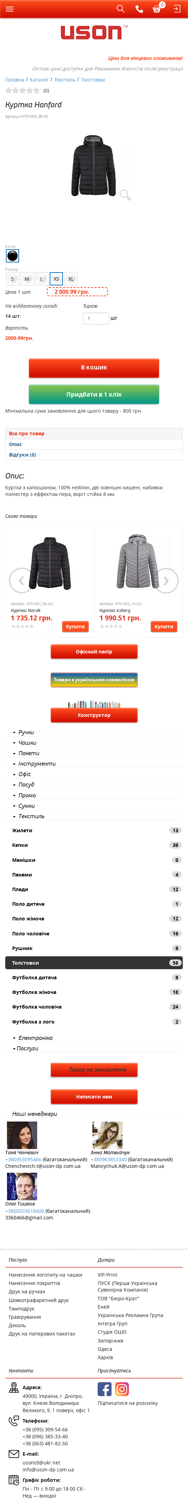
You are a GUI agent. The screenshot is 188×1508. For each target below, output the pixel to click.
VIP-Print (107, 1274)
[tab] (94, 433)
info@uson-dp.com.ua (48, 1469)
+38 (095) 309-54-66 (45, 1429)
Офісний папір (94, 651)
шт (114, 318)
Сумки (26, 806)
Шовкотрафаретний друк (39, 1300)
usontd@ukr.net (41, 1462)
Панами (97, 874)
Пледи (97, 889)
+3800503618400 (24, 1211)
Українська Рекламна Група (130, 1315)
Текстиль (31, 816)
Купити (75, 626)
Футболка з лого (97, 1021)
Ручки (26, 732)
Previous (22, 581)
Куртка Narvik (25, 610)
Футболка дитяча (97, 977)
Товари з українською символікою (94, 679)
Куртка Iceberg (114, 610)
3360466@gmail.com (29, 1217)
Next (166, 581)
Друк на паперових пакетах (42, 1333)
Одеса (105, 1349)
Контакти (21, 1371)
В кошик (94, 367)
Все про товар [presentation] (26, 433)
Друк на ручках (27, 1291)
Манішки (97, 860)
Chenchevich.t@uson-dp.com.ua (43, 1166)
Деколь (17, 1325)
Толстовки (97, 962)
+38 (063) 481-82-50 (45, 1443)
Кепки (97, 845)
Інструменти (37, 763)
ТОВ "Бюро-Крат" (118, 1298)
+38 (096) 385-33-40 (45, 1436)
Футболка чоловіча (97, 1006)
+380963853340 (109, 1159)
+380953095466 (23, 1159)
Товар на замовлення (97, 1069)
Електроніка (35, 1038)
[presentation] (94, 444)
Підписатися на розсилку (128, 1403)
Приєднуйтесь (114, 1371)
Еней (103, 1306)
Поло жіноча (97, 918)
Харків (105, 1357)
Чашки (27, 743)
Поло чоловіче (97, 933)
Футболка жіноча (97, 992)
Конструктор (94, 715)
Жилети (97, 830)
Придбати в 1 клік (94, 394)
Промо (27, 795)
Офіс (24, 774)
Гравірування (25, 1317)
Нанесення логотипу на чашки (45, 1274)
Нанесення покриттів (34, 1283)
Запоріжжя (110, 1340)
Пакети (28, 753)
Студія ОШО (112, 1332)
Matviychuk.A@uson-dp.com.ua (127, 1166)
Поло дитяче (97, 904)
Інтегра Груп (113, 1323)
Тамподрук (21, 1308)
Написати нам (94, 1096)
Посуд (26, 784)
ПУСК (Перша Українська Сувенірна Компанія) (127, 1286)
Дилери (106, 1260)
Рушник (97, 948)
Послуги (27, 1048)
